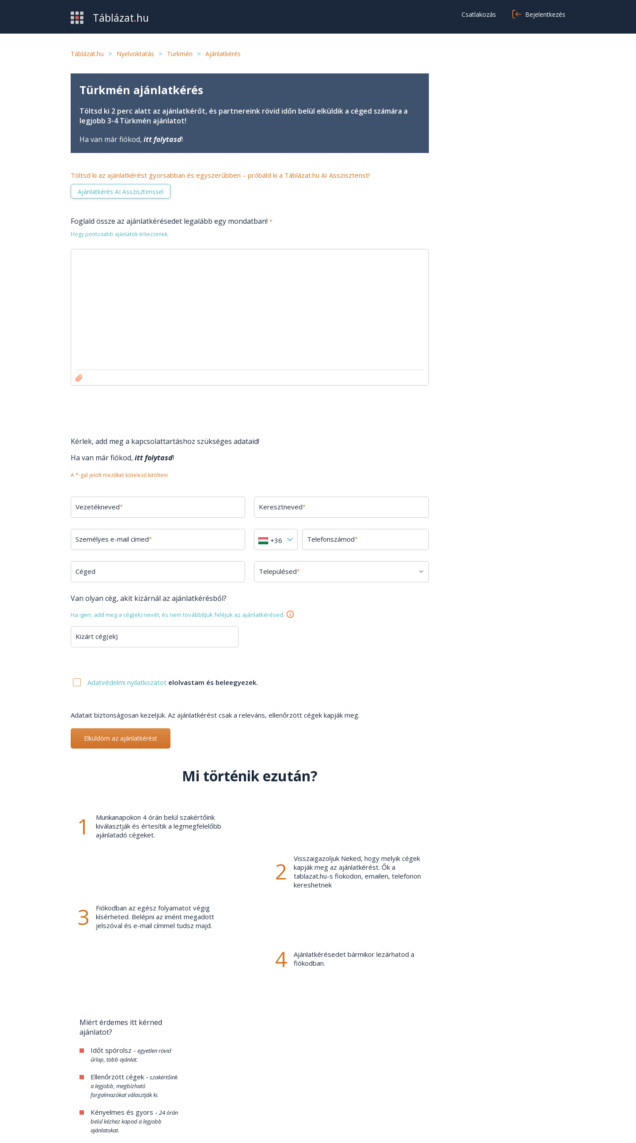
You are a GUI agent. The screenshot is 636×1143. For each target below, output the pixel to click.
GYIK (247, 1061)
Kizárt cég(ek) (97, 636)
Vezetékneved (99, 506)
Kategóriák (87, 1087)
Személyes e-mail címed (114, 539)
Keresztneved (282, 506)
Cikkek (249, 1087)
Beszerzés (87, 1061)
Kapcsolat (255, 1074)
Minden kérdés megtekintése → (503, 711)
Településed (279, 571)
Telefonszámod (332, 539)
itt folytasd (163, 139)
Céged (85, 571)
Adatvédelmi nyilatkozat (503, 1125)
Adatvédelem (429, 1074)
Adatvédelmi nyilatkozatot (127, 682)
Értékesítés (88, 1074)
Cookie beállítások (436, 1087)
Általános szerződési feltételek (456, 1061)
